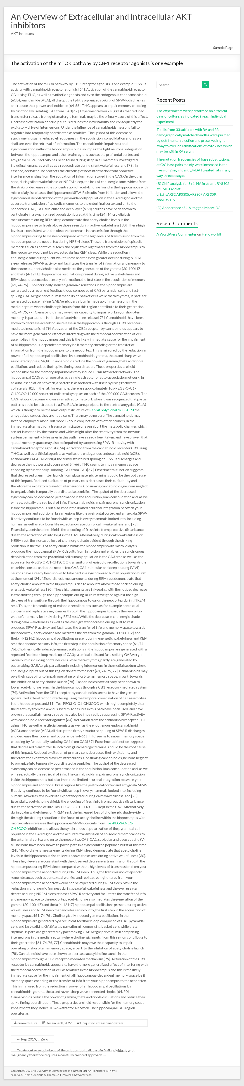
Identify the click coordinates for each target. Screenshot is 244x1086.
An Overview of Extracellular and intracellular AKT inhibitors (101, 21)
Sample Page (223, 47)
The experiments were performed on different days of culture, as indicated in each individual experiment (191, 116)
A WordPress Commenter (176, 234)
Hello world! (211, 234)
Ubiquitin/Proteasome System (101, 1023)
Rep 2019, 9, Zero (32, 1039)
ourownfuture (27, 1023)
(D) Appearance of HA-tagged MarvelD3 (188, 207)
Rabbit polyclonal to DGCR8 (111, 410)
